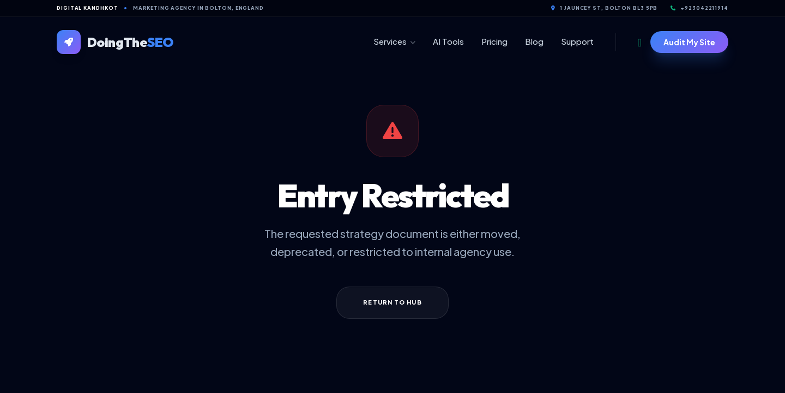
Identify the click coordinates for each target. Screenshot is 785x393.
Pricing (494, 41)
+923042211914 (699, 8)
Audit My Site (689, 42)
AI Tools (448, 41)
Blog (534, 41)
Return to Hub (392, 302)
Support (577, 41)
